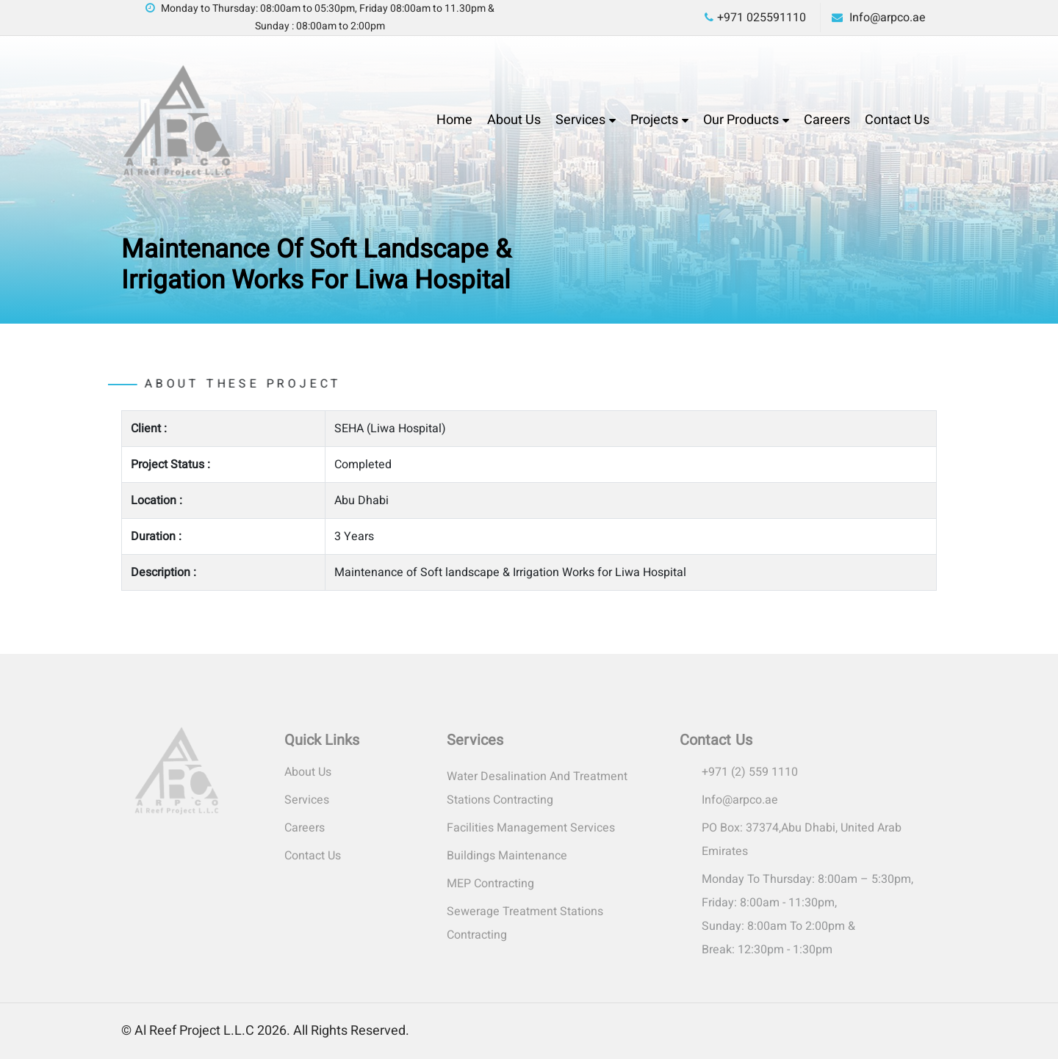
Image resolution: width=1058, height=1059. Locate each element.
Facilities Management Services (531, 828)
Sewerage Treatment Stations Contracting (525, 923)
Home (454, 120)
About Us (514, 120)
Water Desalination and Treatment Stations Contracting (537, 788)
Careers (827, 120)
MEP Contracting (490, 883)
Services (580, 120)
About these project (213, 384)
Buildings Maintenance (507, 856)
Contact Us (897, 120)
